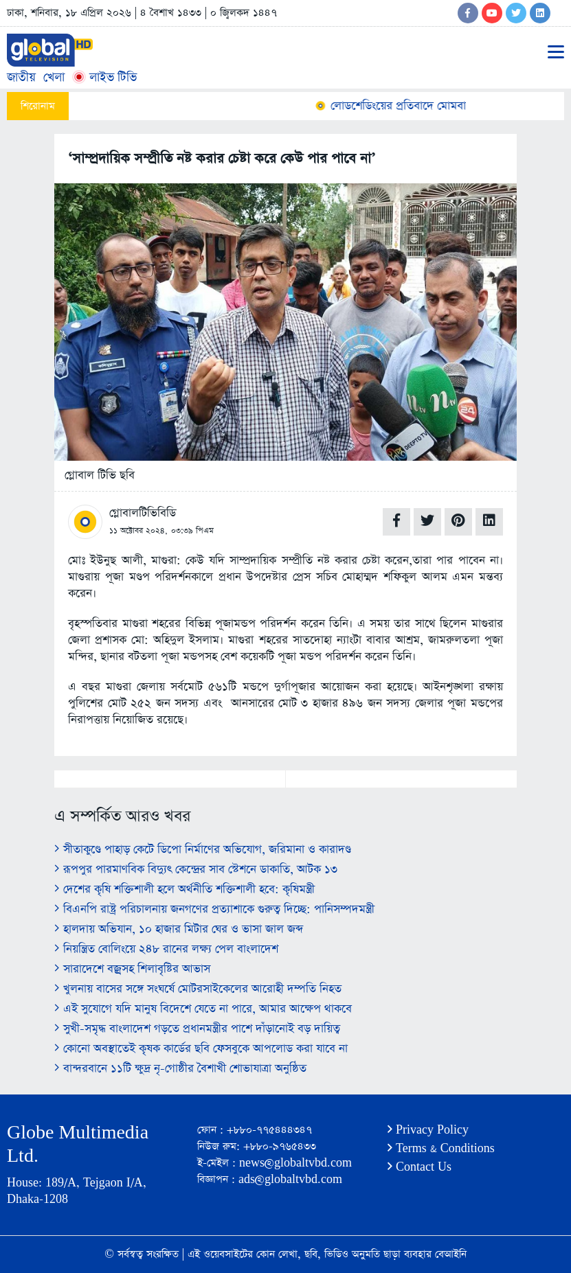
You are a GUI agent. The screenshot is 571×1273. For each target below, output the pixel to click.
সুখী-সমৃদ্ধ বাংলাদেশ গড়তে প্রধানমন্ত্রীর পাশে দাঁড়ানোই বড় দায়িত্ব (197, 1029)
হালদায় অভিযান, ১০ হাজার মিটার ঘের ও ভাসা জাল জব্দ (178, 929)
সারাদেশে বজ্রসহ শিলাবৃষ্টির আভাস (132, 969)
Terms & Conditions (441, 1148)
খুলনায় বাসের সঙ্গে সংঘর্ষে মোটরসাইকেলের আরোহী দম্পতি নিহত (198, 989)
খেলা (54, 77)
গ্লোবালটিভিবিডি (142, 513)
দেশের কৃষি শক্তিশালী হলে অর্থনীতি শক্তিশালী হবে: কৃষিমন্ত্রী (184, 889)
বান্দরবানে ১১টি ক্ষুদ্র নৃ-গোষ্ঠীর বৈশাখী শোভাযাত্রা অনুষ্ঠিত (180, 1069)
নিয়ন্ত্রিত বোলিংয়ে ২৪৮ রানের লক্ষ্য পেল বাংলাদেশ (166, 949)
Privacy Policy (428, 1130)
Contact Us (419, 1167)
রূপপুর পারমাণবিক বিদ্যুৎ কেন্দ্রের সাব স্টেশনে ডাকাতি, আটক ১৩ (195, 870)
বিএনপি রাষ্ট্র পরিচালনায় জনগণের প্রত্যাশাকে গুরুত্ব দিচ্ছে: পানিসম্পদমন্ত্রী (214, 909)
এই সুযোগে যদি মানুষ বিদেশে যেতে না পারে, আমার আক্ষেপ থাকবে (203, 1009)
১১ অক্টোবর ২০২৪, (138, 530)
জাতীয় (21, 77)
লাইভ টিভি (104, 77)
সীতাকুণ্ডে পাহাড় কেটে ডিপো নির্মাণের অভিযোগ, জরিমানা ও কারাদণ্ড (202, 850)
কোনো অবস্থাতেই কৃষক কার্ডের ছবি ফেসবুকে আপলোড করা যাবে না (201, 1049)
